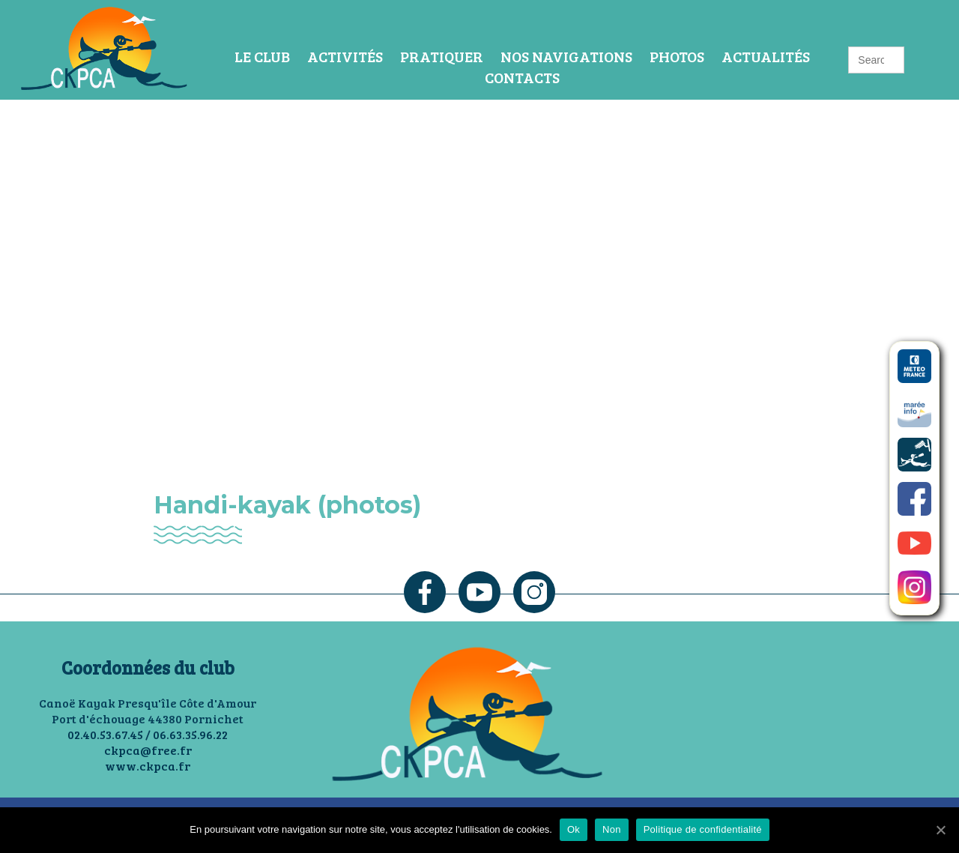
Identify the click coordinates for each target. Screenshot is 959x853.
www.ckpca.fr (147, 766)
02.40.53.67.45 (105, 734)
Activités (345, 56)
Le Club (262, 56)
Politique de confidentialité (703, 829)
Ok (573, 829)
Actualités (765, 56)
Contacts (522, 77)
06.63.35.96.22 (190, 734)
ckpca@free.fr (148, 750)
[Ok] (940, 829)
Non (611, 829)
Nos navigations (566, 56)
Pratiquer (441, 56)
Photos (677, 56)
